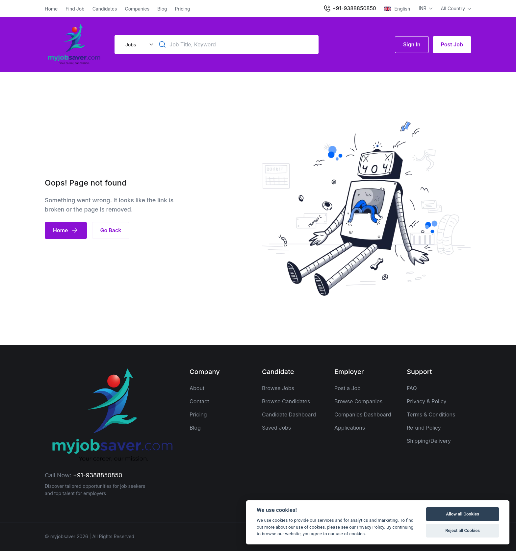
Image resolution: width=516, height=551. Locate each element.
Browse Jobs (278, 388)
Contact (199, 401)
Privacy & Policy (427, 401)
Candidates (104, 9)
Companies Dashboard (362, 414)
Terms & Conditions (431, 414)
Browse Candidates (286, 401)
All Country (453, 8)
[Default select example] (138, 44)
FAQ (412, 388)
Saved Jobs (276, 427)
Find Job (74, 9)
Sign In (412, 44)
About (197, 388)
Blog (162, 9)
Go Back (110, 230)
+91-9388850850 (349, 9)
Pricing (182, 9)
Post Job (452, 44)
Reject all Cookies (462, 530)
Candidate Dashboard (289, 414)
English (397, 9)
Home (51, 9)
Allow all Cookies (462, 514)
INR (423, 8)
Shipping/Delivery (429, 441)
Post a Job (347, 388)
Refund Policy (424, 427)
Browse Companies (358, 401)
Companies (137, 9)
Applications (349, 427)
